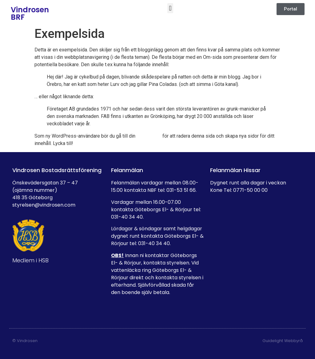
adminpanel (149, 136)
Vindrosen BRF (30, 13)
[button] (170, 8)
